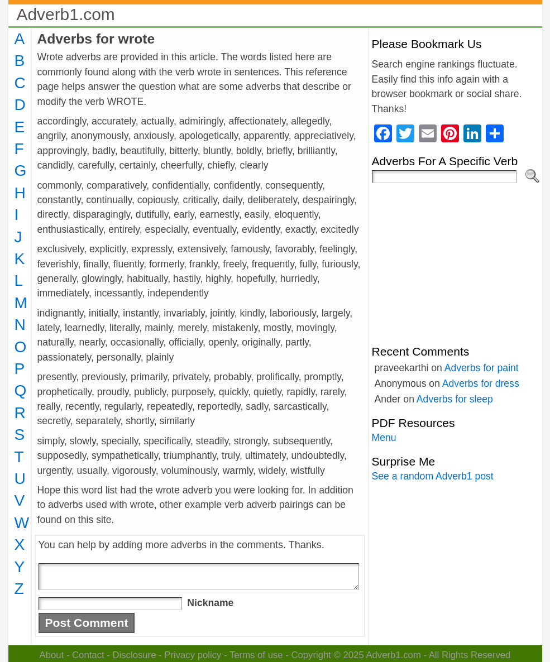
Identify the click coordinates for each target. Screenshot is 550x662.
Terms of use (256, 655)
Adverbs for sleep (455, 399)
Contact (88, 655)
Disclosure (134, 655)
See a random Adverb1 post (433, 476)
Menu (384, 437)
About (52, 655)
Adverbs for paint (481, 367)
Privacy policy (192, 655)
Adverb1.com (66, 14)
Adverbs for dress (480, 383)
